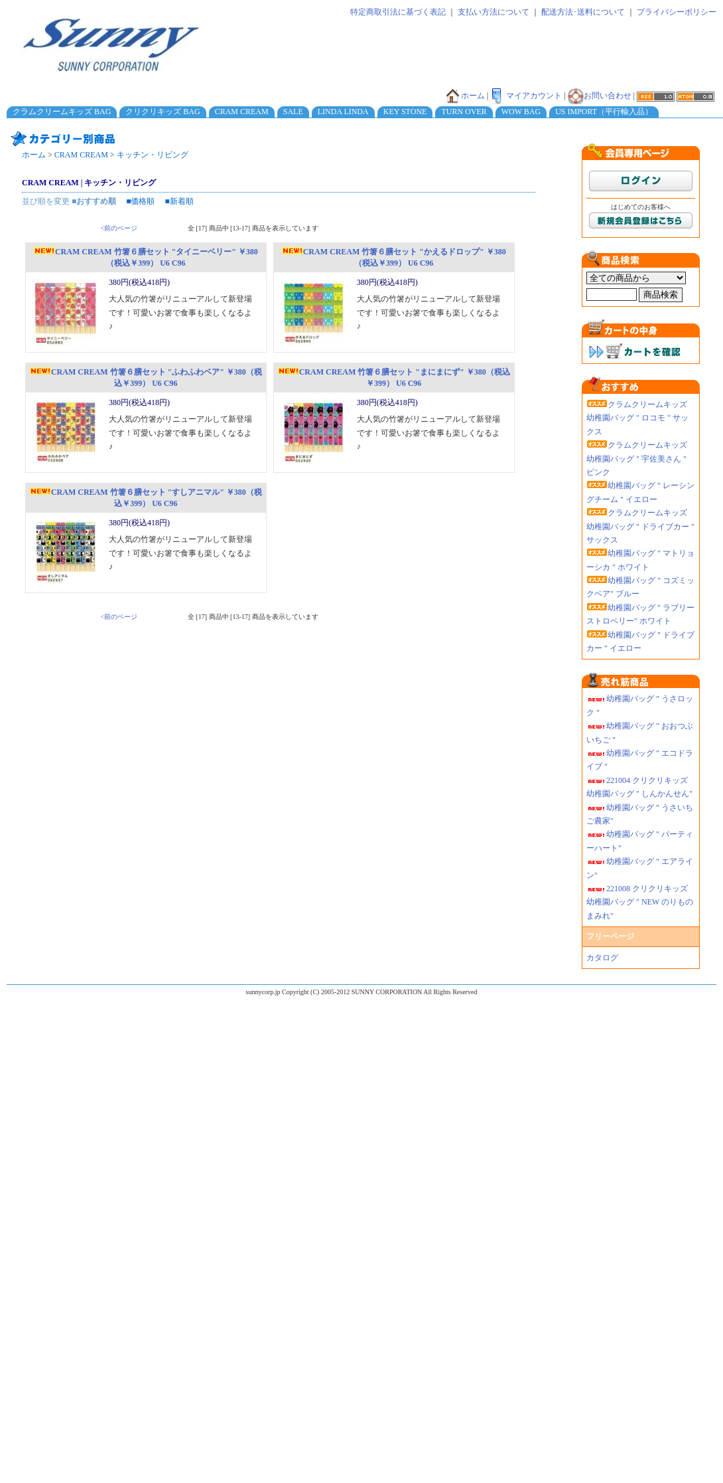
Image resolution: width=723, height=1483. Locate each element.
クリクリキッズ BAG (162, 111)
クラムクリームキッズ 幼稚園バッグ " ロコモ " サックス (637, 418)
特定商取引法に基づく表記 (398, 12)
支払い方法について (493, 12)
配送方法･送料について (583, 12)
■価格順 (140, 201)
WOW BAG (521, 111)
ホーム (465, 95)
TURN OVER (463, 111)
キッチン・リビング (152, 154)
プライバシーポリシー (676, 12)
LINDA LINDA (343, 111)
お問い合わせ (599, 95)
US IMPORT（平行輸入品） (604, 111)
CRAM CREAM (242, 111)
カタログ (602, 957)
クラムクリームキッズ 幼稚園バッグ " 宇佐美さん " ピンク (636, 458)
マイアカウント (526, 95)
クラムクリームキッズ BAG (62, 111)
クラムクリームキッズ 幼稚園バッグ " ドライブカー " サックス (640, 526)
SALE (293, 111)
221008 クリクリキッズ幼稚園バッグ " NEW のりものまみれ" (639, 902)
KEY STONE (405, 111)
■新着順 (179, 201)
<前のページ (119, 228)
